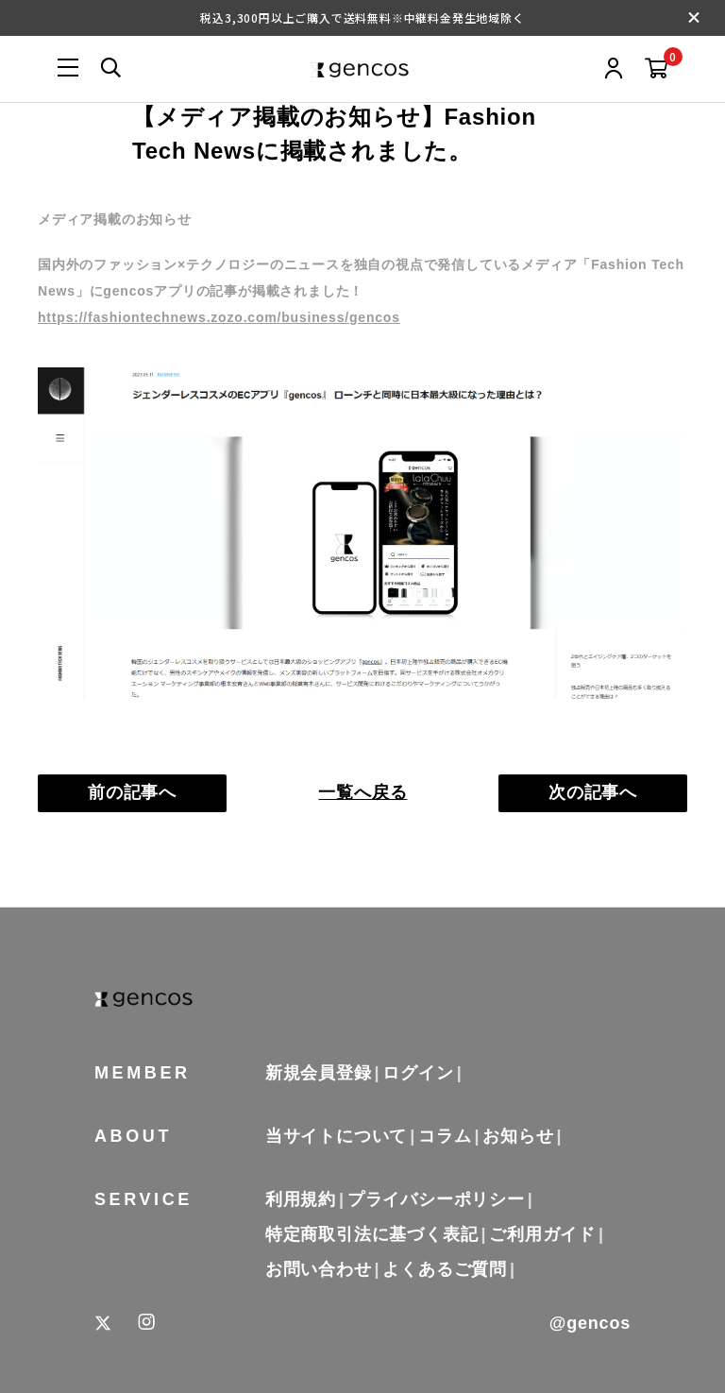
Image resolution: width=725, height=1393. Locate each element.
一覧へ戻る (362, 792)
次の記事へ (592, 792)
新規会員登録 (318, 1072)
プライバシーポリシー (436, 1199)
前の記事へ (132, 792)
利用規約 (300, 1199)
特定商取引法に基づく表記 (372, 1234)
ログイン (417, 1072)
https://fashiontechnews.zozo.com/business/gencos (219, 317)
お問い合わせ (318, 1269)
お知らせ (517, 1136)
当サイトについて (336, 1136)
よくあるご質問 (444, 1269)
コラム (444, 1136)
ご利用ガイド (542, 1234)
